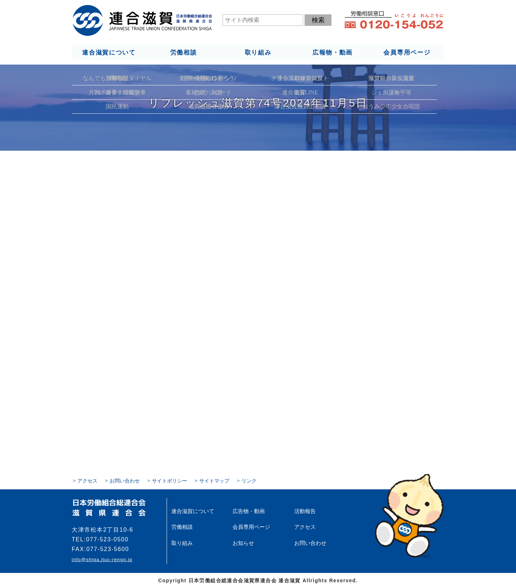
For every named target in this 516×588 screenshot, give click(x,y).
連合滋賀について (108, 52)
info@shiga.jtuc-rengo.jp (102, 559)
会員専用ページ (407, 52)
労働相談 (183, 52)
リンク (249, 480)
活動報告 (304, 511)
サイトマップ (214, 480)
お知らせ (243, 542)
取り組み (258, 52)
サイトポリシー (169, 480)
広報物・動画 (332, 52)
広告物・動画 (248, 511)
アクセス (87, 480)
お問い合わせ (125, 480)
